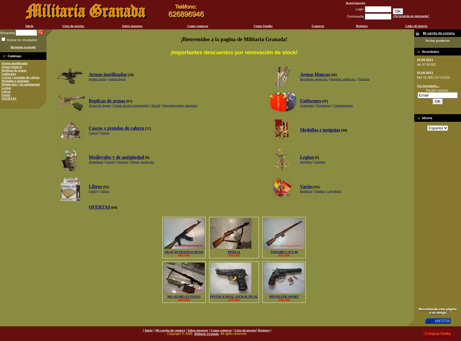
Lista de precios (73, 26)
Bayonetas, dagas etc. (314, 79)
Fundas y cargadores (328, 191)
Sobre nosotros (132, 26)
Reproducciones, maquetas (180, 105)
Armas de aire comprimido (131, 105)
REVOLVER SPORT (284, 296)
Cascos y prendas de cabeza (20, 77)
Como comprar (197, 26)
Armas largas (117, 79)
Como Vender (263, 26)
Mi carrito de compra (170, 330)
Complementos (343, 105)
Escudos (123, 161)
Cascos (93, 132)
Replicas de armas (14, 70)
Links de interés (416, 26)
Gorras (105, 132)
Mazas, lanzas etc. (142, 161)
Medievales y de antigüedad (20, 84)
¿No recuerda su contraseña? (411, 16)
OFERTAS (8, 98)
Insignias (306, 161)
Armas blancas (11, 66)
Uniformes (8, 73)
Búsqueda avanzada (23, 47)
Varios (5, 95)
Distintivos (323, 105)
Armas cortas (97, 79)
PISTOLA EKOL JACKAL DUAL (234, 296)
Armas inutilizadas (14, 63)
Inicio (30, 26)
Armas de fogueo (100, 105)
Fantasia (364, 79)
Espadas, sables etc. (343, 79)
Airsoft (155, 105)
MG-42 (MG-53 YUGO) (184, 296)
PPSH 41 (234, 252)
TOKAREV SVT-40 (284, 252)
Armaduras (96, 161)
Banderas (306, 191)
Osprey (93, 191)
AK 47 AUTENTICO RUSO (183, 252)
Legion (6, 88)
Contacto (318, 26)
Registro (362, 26)
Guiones (319, 161)
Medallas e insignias (15, 80)
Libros (6, 91)
